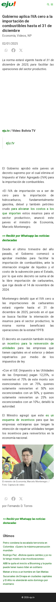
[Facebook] (13, 50)
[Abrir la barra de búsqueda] (48, 4)
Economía (9, 35)
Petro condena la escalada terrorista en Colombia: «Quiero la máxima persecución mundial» (26, 546)
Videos (21, 35)
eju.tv (6, 130)
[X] (20, 50)
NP (29, 35)
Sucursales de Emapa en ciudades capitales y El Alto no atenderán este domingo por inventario (27, 580)
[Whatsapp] (6, 50)
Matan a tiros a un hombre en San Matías (26, 571)
